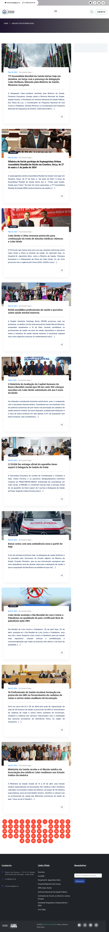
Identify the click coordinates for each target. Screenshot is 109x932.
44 (51, 836)
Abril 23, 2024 (12, 688)
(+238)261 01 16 (10, 879)
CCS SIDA (42, 909)
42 (39, 836)
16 (28, 826)
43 (45, 836)
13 (10, 826)
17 (33, 826)
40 (28, 836)
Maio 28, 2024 (12, 72)
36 (5, 836)
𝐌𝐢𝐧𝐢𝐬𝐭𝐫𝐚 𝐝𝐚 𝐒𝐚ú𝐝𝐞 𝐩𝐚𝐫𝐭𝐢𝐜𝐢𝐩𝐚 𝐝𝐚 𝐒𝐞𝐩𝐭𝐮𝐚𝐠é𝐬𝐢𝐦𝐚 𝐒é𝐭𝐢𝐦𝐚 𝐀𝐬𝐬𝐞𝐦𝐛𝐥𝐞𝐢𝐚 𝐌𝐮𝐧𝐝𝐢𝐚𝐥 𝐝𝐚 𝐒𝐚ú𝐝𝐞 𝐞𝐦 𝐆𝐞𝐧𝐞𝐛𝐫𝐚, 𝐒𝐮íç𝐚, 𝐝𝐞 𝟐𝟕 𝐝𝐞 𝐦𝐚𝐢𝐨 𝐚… (36, 164)
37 (10, 836)
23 (68, 826)
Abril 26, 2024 (12, 460)
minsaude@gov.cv (12, 886)
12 (5, 826)
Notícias (13, 67)
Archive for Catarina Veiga (23, 23)
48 (22, 841)
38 (16, 836)
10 (62, 822)
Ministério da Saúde (49, 924)
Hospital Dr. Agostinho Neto (49, 880)
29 (33, 831)
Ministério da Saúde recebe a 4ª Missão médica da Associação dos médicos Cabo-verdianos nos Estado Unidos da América (36, 772)
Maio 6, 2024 (12, 380)
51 (39, 841)
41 (33, 836)
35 (68, 831)
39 (22, 836)
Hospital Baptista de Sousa (49, 884)
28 (28, 831)
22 (62, 826)
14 (16, 826)
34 (62, 831)
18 (39, 826)
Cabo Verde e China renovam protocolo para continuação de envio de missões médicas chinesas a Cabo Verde (35, 238)
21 (56, 826)
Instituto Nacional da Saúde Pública (52, 892)
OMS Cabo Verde (45, 888)
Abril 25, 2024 (12, 611)
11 (68, 822)
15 (22, 826)
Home (6, 23)
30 (39, 831)
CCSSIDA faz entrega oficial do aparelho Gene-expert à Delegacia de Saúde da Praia (33, 466)
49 (28, 841)
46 (62, 836)
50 (33, 841)
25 (10, 831)
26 (16, 831)
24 (5, 831)
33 (56, 831)
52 (45, 841)
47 (68, 836)
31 (45, 831)
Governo (41, 872)
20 (51, 826)
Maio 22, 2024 (12, 232)
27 (22, 831)
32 (51, 831)
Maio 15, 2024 (12, 306)
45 (56, 836)
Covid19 (41, 876)
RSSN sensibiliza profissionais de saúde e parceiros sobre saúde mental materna (35, 311)
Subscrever (80, 881)
